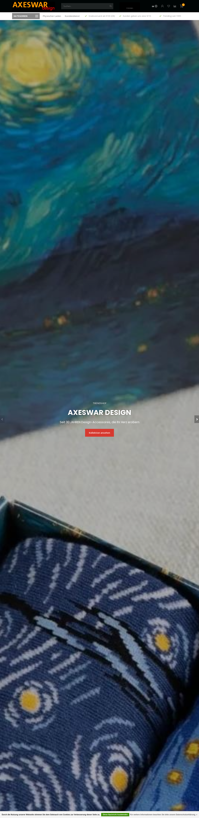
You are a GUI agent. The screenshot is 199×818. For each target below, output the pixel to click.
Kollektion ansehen (99, 432)
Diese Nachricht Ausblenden (115, 815)
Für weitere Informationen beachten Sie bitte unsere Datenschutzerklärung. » (163, 815)
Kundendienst (72, 16)
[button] (2, 419)
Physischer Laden (52, 16)
